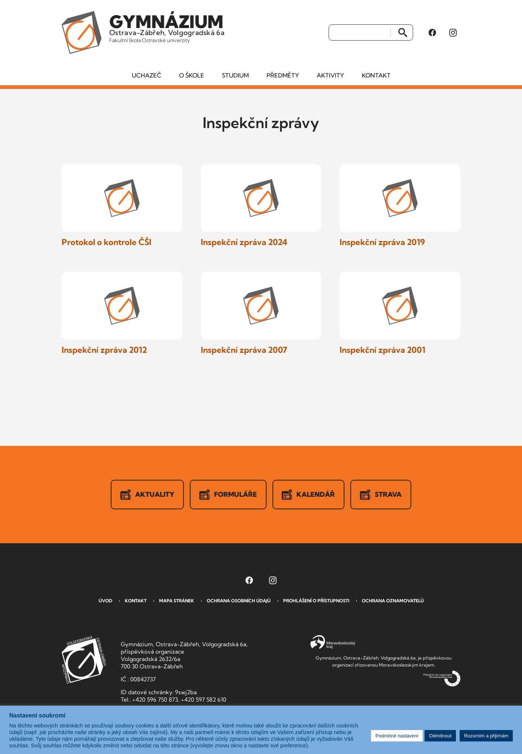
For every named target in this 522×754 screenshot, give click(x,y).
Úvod (105, 601)
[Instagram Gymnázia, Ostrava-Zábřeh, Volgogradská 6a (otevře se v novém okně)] (453, 32)
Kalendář (308, 495)
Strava (381, 495)
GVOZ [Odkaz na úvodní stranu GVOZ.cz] (84, 660)
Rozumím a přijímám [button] (486, 735)
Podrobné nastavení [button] (396, 735)
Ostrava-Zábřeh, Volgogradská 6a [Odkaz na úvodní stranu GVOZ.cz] (167, 27)
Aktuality (147, 495)
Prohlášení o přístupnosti (316, 601)
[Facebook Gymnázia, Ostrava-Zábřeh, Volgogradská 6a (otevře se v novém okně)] (432, 32)
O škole (191, 75)
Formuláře (228, 495)
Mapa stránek (176, 601)
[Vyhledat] (360, 33)
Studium (235, 75)
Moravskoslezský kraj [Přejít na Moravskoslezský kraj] (332, 643)
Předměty (283, 75)
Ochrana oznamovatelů (393, 601)
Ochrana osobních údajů (239, 601)
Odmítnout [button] (440, 735)
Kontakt (376, 75)
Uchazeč (146, 75)
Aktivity (330, 75)
